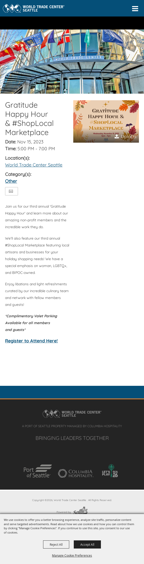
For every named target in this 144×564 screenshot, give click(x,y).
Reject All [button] (56, 544)
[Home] (34, 8)
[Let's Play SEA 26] (110, 470)
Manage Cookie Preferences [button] (72, 555)
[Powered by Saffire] (80, 512)
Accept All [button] (87, 544)
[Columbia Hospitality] (76, 473)
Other (11, 181)
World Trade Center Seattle (33, 165)
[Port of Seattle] (38, 471)
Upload (128, 136)
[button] (106, 121)
